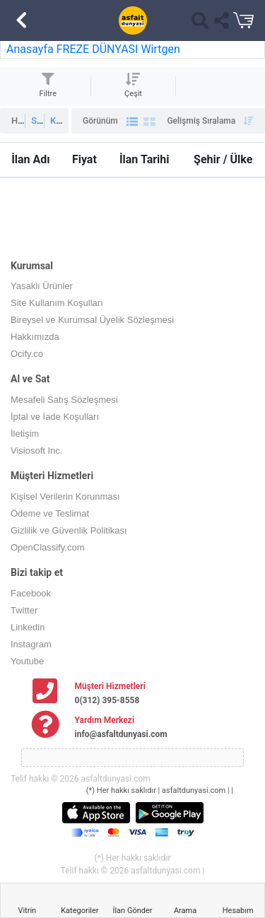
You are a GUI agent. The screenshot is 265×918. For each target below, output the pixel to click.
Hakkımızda (35, 336)
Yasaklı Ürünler (42, 286)
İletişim (25, 433)
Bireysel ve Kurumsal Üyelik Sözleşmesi (92, 319)
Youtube (27, 661)
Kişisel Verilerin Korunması (65, 496)
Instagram (31, 644)
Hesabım (238, 910)
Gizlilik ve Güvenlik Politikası (69, 530)
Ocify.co (27, 353)
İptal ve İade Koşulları (55, 416)
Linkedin (28, 627)
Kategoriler (79, 910)
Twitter (24, 610)
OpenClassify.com (48, 547)
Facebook (31, 593)
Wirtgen (160, 49)
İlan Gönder (132, 910)
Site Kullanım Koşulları (57, 303)
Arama (185, 910)
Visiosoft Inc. (36, 450)
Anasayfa (30, 49)
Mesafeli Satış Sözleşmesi (64, 399)
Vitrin (27, 910)
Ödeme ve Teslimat (50, 513)
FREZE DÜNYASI (99, 49)
